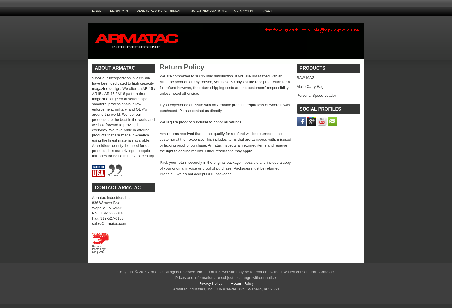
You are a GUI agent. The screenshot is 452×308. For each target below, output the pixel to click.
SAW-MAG (306, 77)
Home (96, 11)
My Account (244, 11)
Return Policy (242, 283)
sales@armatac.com (109, 223)
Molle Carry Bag (310, 86)
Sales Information (210, 10)
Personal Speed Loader (316, 95)
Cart (267, 11)
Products (119, 11)
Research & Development (159, 11)
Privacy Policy (210, 283)
